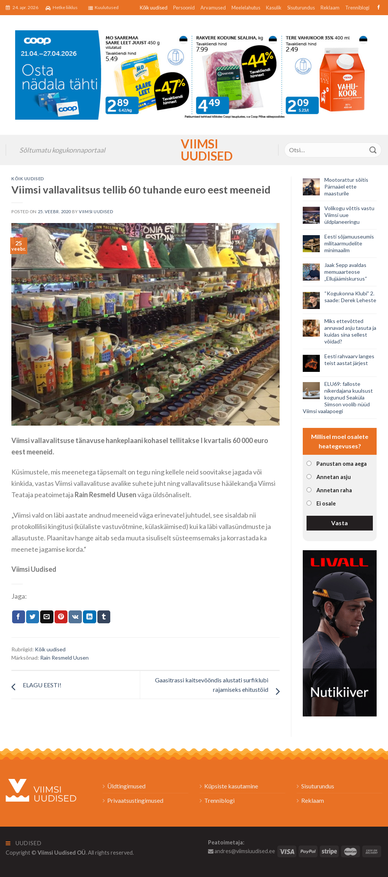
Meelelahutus (246, 8)
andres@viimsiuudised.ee (241, 851)
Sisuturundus (301, 8)
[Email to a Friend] (46, 616)
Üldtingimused (126, 786)
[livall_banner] (340, 632)
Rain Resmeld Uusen (64, 657)
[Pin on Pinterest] (61, 616)
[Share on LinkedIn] (89, 616)
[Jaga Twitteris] (32, 616)
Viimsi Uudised (194, 150)
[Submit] (373, 149)
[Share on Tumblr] (103, 616)
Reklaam (330, 8)
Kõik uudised (153, 8)
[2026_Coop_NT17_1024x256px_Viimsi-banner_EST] (194, 74)
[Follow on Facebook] (377, 7)
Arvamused (213, 8)
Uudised (24, 843)
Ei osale (326, 503)
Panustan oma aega (341, 463)
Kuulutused (103, 8)
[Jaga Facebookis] (18, 616)
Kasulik (274, 8)
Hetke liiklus (61, 8)
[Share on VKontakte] (75, 616)
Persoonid (184, 8)
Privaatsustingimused (135, 800)
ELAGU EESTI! (42, 684)
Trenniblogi (357, 8)
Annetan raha (334, 490)
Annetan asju (333, 477)
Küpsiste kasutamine (231, 786)
